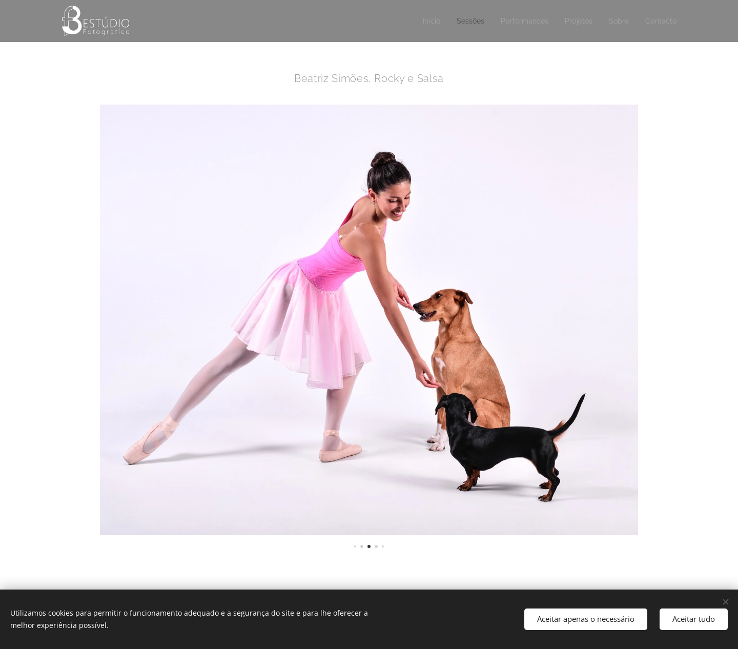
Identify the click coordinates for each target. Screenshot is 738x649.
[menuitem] (421, 21)
